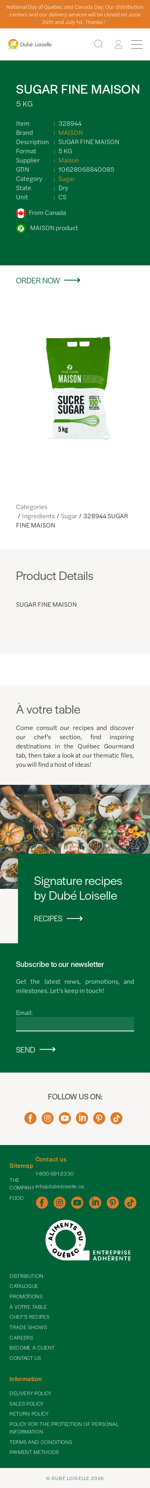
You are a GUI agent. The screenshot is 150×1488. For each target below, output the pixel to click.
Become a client (32, 1347)
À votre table (28, 1306)
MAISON (70, 132)
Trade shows (28, 1327)
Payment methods (34, 1452)
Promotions (26, 1296)
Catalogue (24, 1285)
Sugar (66, 178)
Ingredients (38, 515)
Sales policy (27, 1403)
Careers (21, 1337)
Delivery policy (31, 1393)
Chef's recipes (29, 1316)
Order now (38, 280)
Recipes (48, 918)
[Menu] (136, 44)
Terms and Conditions (41, 1442)
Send (25, 1049)
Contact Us (25, 1358)
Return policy (29, 1413)
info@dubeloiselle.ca (60, 1186)
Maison (68, 159)
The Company (22, 1183)
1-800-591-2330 (55, 1173)
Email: (24, 1012)
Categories (31, 506)
